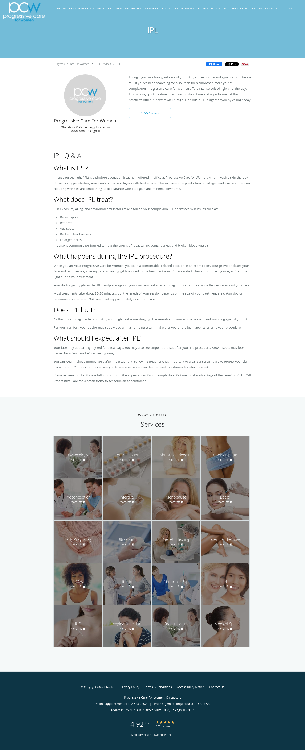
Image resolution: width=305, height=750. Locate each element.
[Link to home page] (23, 12)
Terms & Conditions (158, 687)
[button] (150, 113)
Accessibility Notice (190, 687)
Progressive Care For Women (71, 64)
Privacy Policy (130, 687)
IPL (119, 64)
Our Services (103, 64)
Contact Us (216, 687)
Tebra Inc (109, 687)
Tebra (170, 735)
